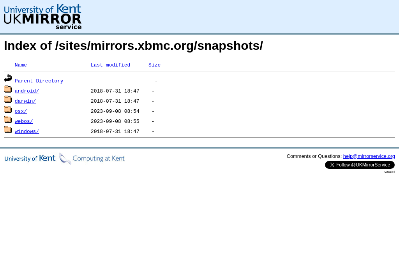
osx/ (21, 110)
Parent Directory (39, 80)
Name (21, 64)
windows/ (27, 131)
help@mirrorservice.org (369, 156)
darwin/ (25, 100)
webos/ (24, 120)
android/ (27, 90)
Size (154, 64)
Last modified (110, 64)
